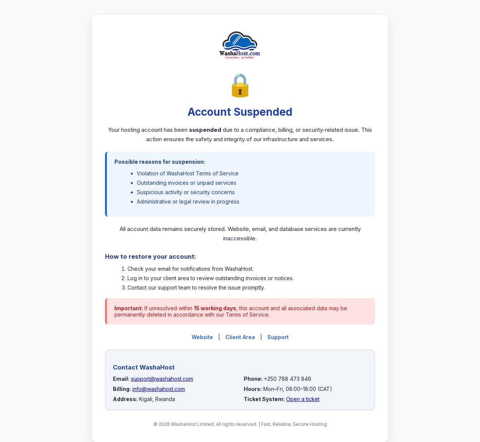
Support (278, 337)
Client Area (240, 337)
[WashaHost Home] (240, 67)
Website (202, 337)
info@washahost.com (158, 389)
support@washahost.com (162, 379)
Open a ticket (303, 399)
